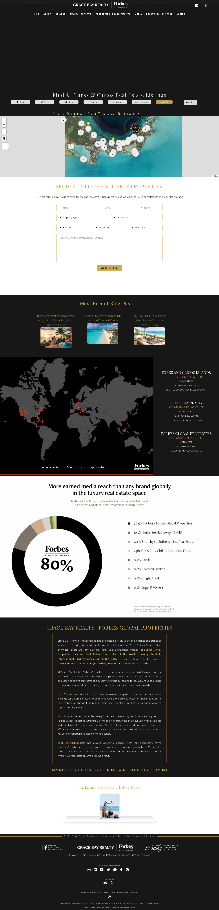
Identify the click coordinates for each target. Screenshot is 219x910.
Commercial (107, 114)
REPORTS (86, 14)
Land (93, 114)
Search (163, 102)
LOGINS (180, 14)
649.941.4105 (95, 855)
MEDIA (137, 14)
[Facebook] (115, 870)
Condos (59, 114)
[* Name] (78, 207)
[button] (102, 143)
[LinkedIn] (95, 870)
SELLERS (59, 14)
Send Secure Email (109, 268)
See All (189, 102)
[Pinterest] (127, 870)
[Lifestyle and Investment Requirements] (109, 248)
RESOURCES (152, 14)
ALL (140, 114)
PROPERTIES (101, 14)
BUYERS (73, 14)
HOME (36, 14)
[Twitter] (108, 870)
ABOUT (46, 14)
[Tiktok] (121, 870)
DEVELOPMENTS (121, 14)
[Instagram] (89, 870)
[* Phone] (150, 207)
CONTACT (167, 14)
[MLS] (141, 102)
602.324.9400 (143, 855)
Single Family (77, 114)
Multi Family (127, 114)
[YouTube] (102, 870)
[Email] (118, 207)
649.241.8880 (124, 855)
